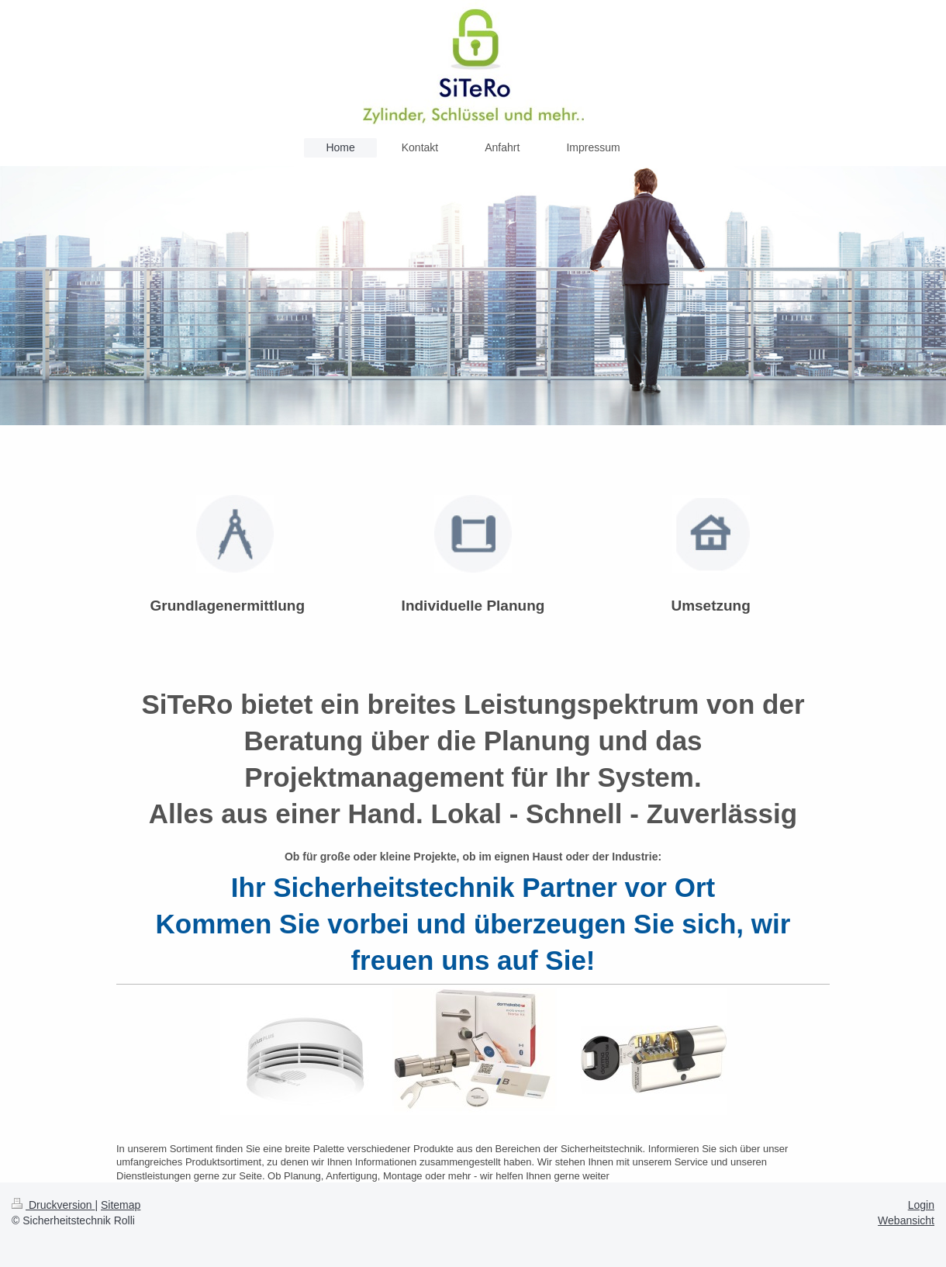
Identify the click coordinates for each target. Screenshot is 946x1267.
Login (921, 1205)
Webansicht (906, 1220)
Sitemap (120, 1205)
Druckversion (53, 1205)
